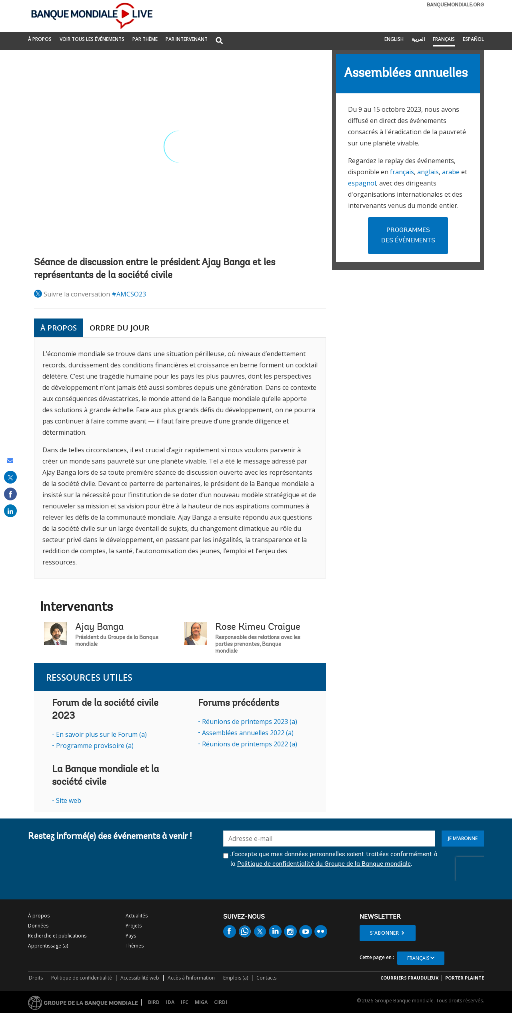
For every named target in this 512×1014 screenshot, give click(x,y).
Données (38, 925)
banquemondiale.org (455, 5)
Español (473, 39)
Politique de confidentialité (81, 977)
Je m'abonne (463, 838)
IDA (170, 1002)
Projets (134, 925)
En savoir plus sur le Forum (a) (101, 734)
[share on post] (10, 477)
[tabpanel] (180, 458)
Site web (68, 800)
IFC (184, 1002)
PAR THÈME (145, 39)
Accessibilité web (139, 977)
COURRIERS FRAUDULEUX (409, 978)
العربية (418, 39)
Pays (131, 935)
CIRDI (220, 1002)
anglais (428, 171)
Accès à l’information (191, 977)
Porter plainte (464, 978)
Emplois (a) (235, 977)
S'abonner (384, 932)
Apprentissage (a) (48, 945)
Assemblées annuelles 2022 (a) (248, 732)
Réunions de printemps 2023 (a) (249, 721)
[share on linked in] (10, 510)
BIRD (154, 1002)
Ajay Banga (99, 627)
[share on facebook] (10, 494)
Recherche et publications (57, 935)
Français (444, 39)
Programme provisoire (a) (95, 745)
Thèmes (135, 945)
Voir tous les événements (92, 39)
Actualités (137, 915)
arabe (451, 171)
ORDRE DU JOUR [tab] (119, 328)
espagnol (362, 183)
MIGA (201, 1002)
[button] (219, 41)
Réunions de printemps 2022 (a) (249, 744)
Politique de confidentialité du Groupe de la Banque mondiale (324, 864)
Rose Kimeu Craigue (257, 627)
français (402, 171)
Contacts (266, 977)
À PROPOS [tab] (58, 328)
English (394, 39)
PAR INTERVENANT (187, 39)
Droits (36, 977)
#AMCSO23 (129, 294)
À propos (40, 39)
